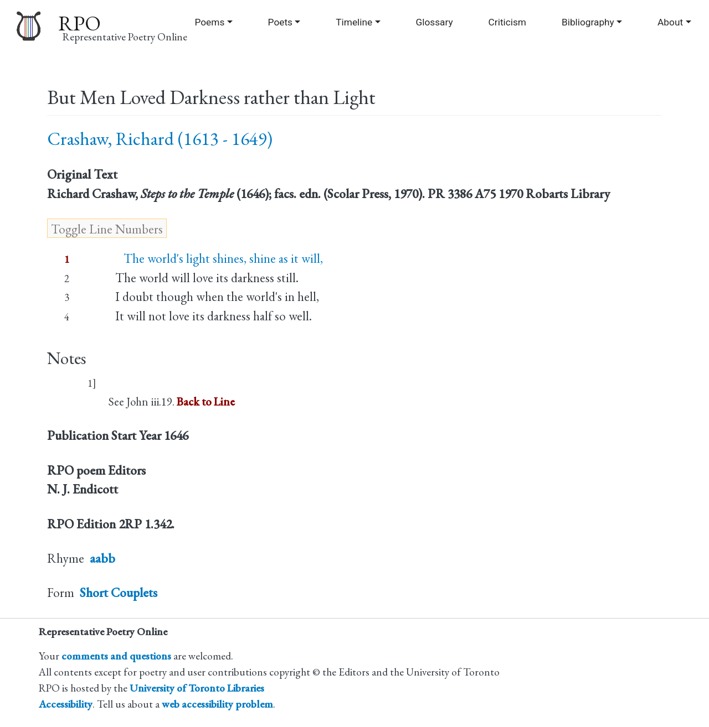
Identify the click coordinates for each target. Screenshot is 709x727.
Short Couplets (118, 592)
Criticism (507, 22)
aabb (102, 558)
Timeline (354, 22)
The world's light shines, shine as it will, (219, 258)
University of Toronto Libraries (197, 688)
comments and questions (116, 656)
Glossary (434, 22)
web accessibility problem (217, 704)
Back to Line (206, 401)
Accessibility (66, 704)
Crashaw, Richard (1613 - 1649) (160, 138)
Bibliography (588, 22)
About (670, 22)
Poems (209, 22)
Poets (280, 22)
